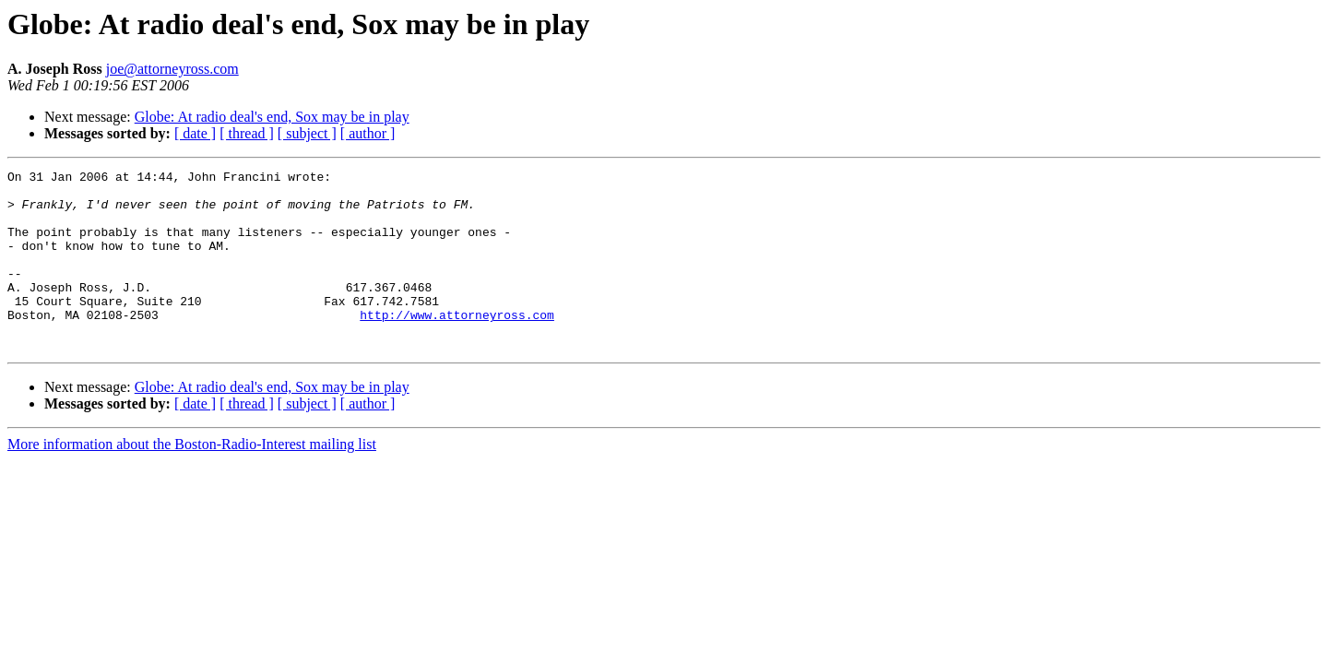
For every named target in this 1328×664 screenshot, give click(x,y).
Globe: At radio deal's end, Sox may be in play (272, 117)
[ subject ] (307, 133)
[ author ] (368, 133)
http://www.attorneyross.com (457, 345)
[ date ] (195, 133)
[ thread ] (246, 133)
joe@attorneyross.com (172, 69)
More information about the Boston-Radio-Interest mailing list (191, 480)
